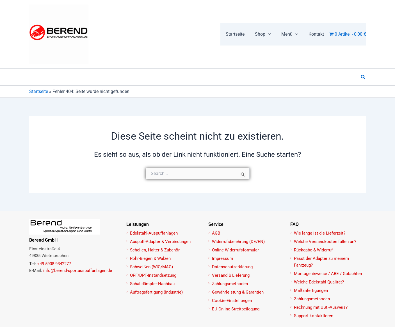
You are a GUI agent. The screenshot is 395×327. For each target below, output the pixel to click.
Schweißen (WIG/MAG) (151, 266)
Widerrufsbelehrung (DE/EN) (238, 241)
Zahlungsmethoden (230, 283)
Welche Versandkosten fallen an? (325, 241)
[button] (363, 77)
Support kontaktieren (313, 315)
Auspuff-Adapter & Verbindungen (160, 241)
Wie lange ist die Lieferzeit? (319, 233)
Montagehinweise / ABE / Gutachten (328, 273)
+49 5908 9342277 (54, 263)
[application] (272, 34)
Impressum (222, 258)
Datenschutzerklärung (232, 266)
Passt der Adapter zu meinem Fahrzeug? (321, 262)
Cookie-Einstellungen (232, 300)
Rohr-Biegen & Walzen (150, 258)
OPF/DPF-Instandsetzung (153, 275)
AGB (216, 233)
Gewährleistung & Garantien (238, 292)
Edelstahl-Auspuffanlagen (154, 233)
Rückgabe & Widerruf (313, 250)
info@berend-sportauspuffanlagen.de (77, 270)
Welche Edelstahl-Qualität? (319, 282)
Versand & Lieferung (231, 275)
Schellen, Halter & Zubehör (155, 250)
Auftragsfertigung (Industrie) (156, 292)
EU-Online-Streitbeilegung (235, 309)
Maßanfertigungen (311, 290)
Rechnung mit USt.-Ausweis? (321, 307)
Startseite (38, 91)
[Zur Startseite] (74, 227)
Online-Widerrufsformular (235, 250)
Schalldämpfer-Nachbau (152, 283)
